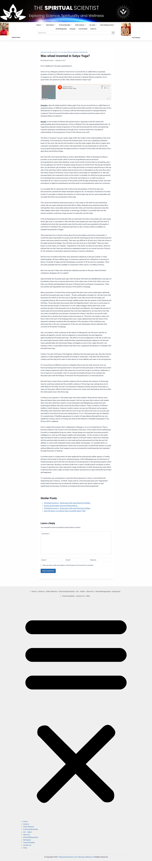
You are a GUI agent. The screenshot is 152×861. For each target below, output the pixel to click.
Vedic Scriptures (80, 25)
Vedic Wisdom (50, 25)
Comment (45, 534)
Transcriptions (83, 52)
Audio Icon (44, 52)
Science (39, 25)
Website (93, 560)
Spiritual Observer (72, 52)
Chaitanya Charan (47, 60)
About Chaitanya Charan (107, 25)
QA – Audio (80, 591)
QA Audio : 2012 (56, 52)
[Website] (100, 560)
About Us (90, 591)
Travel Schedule (82, 29)
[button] (76, 708)
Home (34, 591)
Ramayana (73, 29)
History (49, 52)
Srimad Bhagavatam (61, 29)
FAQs (88, 596)
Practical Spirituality (65, 25)
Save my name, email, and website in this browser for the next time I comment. (68, 565)
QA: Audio (93, 25)
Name (44, 560)
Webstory (89, 857)
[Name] (52, 560)
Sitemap (81, 857)
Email (68, 560)
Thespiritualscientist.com (67, 857)
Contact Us (93, 29)
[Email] (76, 560)
